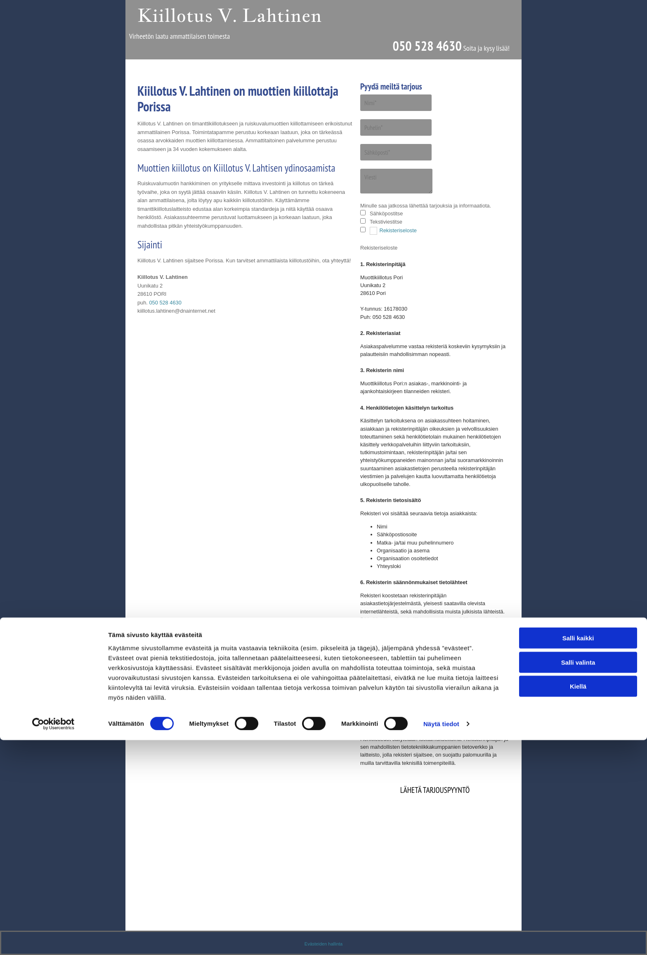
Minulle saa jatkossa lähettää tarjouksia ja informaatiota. (425, 206)
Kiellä (578, 901)
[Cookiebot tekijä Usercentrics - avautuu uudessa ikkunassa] (53, 939)
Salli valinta (578, 877)
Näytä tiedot (441, 938)
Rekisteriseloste (398, 230)
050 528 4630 (426, 46)
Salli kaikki (578, 852)
